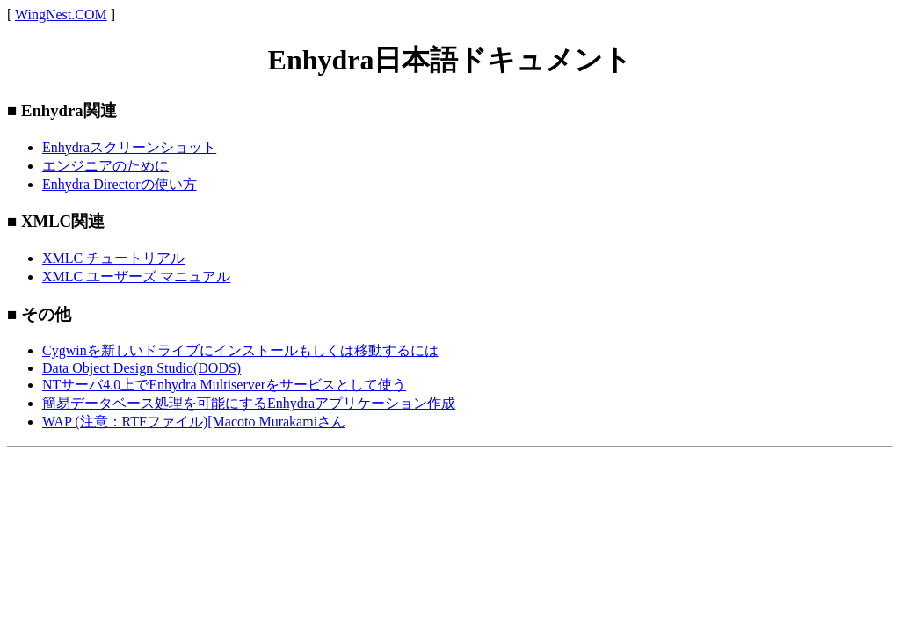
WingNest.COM (61, 14)
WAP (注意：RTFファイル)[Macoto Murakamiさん (193, 421)
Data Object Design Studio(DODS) (141, 367)
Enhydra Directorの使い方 (119, 184)
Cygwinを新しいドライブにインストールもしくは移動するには (240, 350)
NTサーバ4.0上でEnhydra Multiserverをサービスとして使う (224, 384)
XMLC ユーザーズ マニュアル (136, 276)
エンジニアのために (105, 165)
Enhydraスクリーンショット (129, 147)
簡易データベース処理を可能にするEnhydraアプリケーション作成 (248, 403)
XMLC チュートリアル (113, 258)
